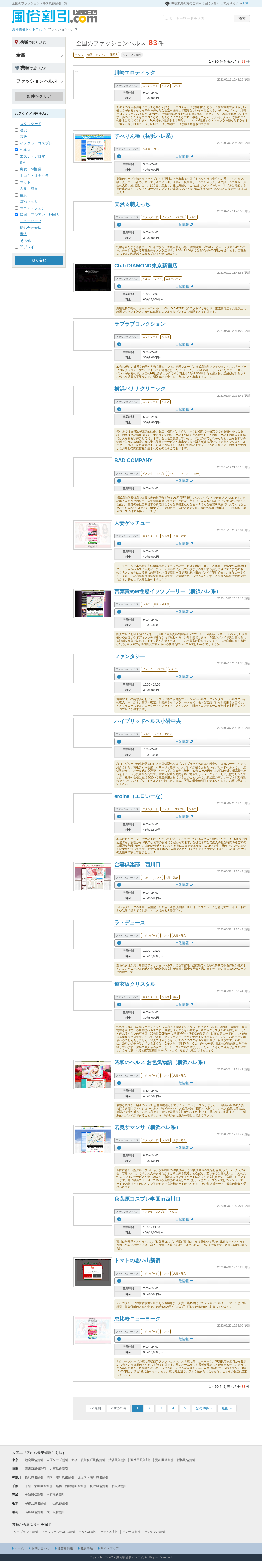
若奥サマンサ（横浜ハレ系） (147, 1127)
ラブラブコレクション (140, 324)
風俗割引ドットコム (27, 29)
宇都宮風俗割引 (35, 1503)
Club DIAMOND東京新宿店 (145, 265)
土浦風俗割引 (34, 1495)
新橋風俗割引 (186, 1460)
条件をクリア (39, 96)
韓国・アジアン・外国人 (39, 214)
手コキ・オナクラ (34, 176)
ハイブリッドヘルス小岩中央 (147, 721)
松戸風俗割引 (99, 1486)
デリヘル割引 (88, 1532)
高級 (23, 136)
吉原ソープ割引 (57, 1460)
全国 (20, 55)
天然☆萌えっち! (133, 204)
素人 (23, 234)
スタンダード (30, 124)
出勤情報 (182, 156)
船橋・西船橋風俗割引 (71, 1486)
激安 (23, 130)
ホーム (19, 1548)
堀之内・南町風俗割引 (93, 1477)
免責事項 (87, 1548)
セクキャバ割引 (154, 1532)
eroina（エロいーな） (140, 796)
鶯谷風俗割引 (164, 1460)
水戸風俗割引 (56, 1495)
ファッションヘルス (37, 81)
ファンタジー (129, 656)
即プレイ (27, 247)
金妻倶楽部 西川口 (137, 864)
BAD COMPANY (133, 460)
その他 (25, 241)
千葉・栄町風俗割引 (38, 1486)
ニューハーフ (30, 221)
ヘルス (25, 150)
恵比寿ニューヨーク (137, 1318)
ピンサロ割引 (131, 1532)
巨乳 (23, 195)
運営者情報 (65, 1548)
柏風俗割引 (119, 1486)
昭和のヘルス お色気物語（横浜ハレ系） (161, 1062)
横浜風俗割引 (34, 1477)
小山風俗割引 (59, 1503)
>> (227, 1408)
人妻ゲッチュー (132, 523)
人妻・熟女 (29, 188)
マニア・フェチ (32, 208)
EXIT (246, 3)
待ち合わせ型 (30, 228)
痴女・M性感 (30, 169)
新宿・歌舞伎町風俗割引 (88, 1460)
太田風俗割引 (56, 1512)
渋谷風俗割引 (117, 1460)
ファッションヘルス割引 (58, 1532)
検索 (242, 18)
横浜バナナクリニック (140, 388)
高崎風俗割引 (34, 1512)
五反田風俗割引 (141, 1460)
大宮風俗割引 (59, 1468)
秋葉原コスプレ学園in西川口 (147, 1199)
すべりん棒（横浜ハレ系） (145, 136)
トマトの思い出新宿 (137, 1260)
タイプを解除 (133, 54)
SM (22, 163)
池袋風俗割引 (34, 1460)
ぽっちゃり (29, 201)
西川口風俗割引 (35, 1468)
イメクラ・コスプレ (36, 143)
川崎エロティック (134, 72)
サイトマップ (110, 1548)
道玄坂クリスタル (134, 984)
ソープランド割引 (26, 1532)
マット (25, 182)
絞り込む (39, 260)
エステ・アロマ (32, 156)
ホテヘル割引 (109, 1532)
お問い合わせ (40, 1548)
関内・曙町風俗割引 (60, 1477)
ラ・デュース (129, 922)
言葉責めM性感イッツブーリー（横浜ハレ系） (167, 591)
